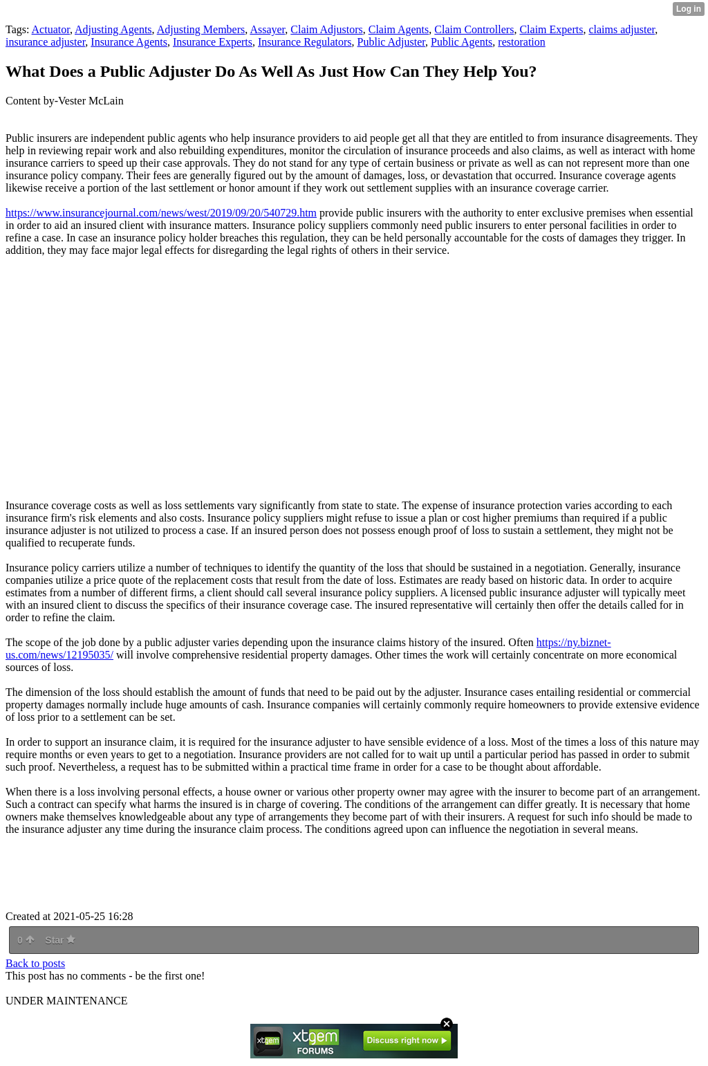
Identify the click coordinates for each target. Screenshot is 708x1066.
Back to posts (35, 963)
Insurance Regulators (305, 42)
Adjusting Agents (113, 29)
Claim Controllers (474, 29)
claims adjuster (621, 29)
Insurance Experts (212, 42)
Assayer (267, 29)
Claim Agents (399, 29)
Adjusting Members (201, 29)
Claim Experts (551, 29)
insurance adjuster (45, 42)
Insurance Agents (129, 42)
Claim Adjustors (326, 29)
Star (60, 940)
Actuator (51, 29)
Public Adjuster (391, 42)
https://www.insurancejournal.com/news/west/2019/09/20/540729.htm (161, 213)
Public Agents (461, 42)
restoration (521, 42)
